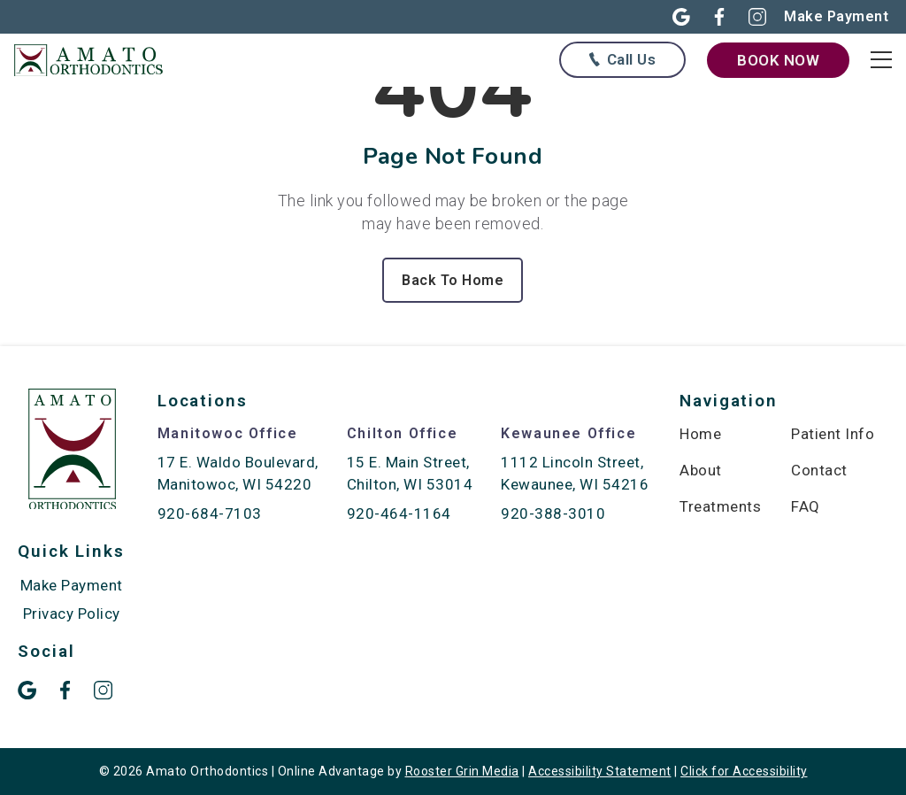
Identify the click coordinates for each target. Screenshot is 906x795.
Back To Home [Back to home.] (452, 280)
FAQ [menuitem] (805, 506)
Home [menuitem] (700, 434)
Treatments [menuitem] (720, 506)
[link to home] (72, 452)
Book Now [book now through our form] (778, 60)
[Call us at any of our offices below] (622, 60)
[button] (671, 17)
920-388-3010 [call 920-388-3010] (553, 513)
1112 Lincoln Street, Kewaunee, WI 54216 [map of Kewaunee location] (575, 473)
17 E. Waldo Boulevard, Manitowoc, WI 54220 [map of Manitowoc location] (238, 473)
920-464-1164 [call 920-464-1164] (399, 513)
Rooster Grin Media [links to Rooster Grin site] (462, 771)
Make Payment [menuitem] (71, 585)
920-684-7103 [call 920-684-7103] (209, 513)
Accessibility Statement (600, 771)
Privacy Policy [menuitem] (71, 613)
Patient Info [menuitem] (832, 434)
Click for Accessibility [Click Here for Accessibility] (744, 771)
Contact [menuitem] (819, 470)
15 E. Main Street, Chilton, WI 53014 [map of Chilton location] (410, 473)
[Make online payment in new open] (836, 16)
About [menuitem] (701, 470)
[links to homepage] (97, 59)
